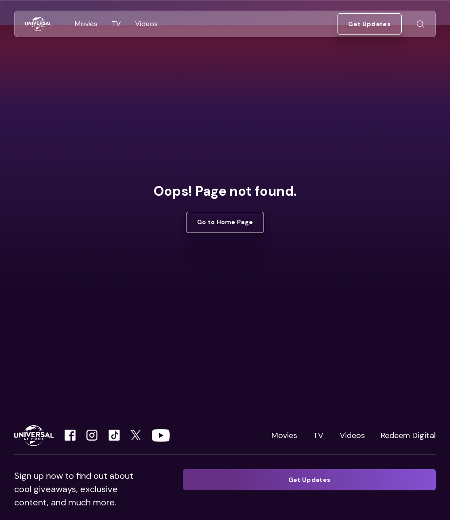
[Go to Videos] (146, 24)
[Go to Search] (420, 24)
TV (318, 435)
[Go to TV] (116, 24)
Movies (284, 435)
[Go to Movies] (86, 24)
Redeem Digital (408, 435)
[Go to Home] (38, 24)
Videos (352, 435)
